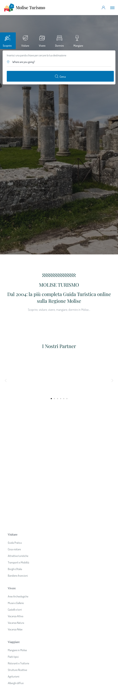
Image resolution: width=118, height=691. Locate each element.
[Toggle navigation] (112, 8)
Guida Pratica (15, 428)
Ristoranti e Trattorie (18, 548)
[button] (59, 61)
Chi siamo (13, 583)
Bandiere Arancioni (18, 461)
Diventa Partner (16, 589)
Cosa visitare (14, 434)
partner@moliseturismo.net (59, 652)
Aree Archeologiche (18, 481)
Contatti (12, 602)
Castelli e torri (15, 495)
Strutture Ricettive (17, 555)
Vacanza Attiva (15, 501)
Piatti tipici (13, 542)
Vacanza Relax (15, 514)
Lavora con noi (15, 596)
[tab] (8, 40)
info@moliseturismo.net (59, 648)
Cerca (60, 76)
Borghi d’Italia (15, 454)
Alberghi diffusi (16, 568)
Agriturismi (13, 561)
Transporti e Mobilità (18, 447)
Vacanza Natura (16, 508)
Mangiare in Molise (17, 535)
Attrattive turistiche (18, 441)
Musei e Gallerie (16, 488)
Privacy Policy (15, 616)
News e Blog (14, 609)
